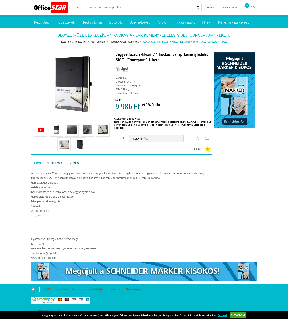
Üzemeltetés (139, 22)
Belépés (210, 7)
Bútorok (115, 22)
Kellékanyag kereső (234, 22)
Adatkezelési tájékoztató (69, 289)
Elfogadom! (238, 315)
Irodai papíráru (97, 41)
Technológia (92, 22)
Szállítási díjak (95, 289)
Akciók (163, 22)
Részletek (222, 315)
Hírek (206, 22)
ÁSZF (48, 289)
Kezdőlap (41, 22)
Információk (228, 7)
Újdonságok (185, 22)
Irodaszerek (66, 22)
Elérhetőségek (133, 289)
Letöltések (114, 289)
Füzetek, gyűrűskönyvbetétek (124, 41)
